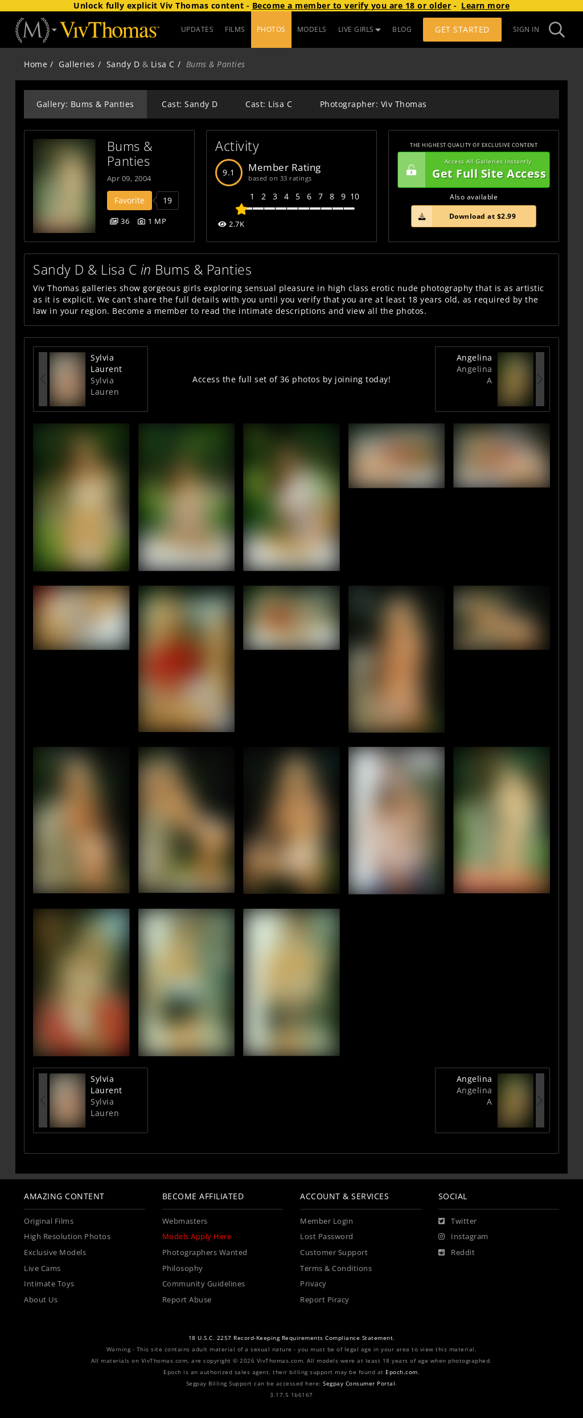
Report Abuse (187, 1300)
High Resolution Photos (67, 1236)
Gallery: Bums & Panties (85, 104)
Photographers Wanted (205, 1252)
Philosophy (182, 1268)
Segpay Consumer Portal (359, 1383)
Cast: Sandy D (190, 104)
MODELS (312, 29)
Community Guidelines (203, 1284)
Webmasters (185, 1221)
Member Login (326, 1221)
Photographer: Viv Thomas (373, 104)
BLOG (402, 29)
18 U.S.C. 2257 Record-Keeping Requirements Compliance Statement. (291, 1338)
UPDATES (197, 29)
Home (35, 64)
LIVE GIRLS (359, 29)
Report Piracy (325, 1300)
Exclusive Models (55, 1252)
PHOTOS (271, 29)
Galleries (77, 64)
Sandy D (123, 64)
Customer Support (334, 1252)
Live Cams (42, 1268)
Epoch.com (401, 1372)
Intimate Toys (49, 1284)
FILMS (235, 29)
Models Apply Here (197, 1236)
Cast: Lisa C (268, 104)
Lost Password (327, 1236)
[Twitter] (457, 1221)
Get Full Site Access (472, 169)
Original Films (48, 1221)
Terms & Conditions (336, 1268)
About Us (41, 1300)
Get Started (462, 29)
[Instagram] (463, 1237)
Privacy (313, 1284)
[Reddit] (456, 1253)
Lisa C (163, 64)
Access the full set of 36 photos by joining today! (291, 379)
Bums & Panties (132, 153)
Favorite (129, 200)
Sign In (526, 29)
